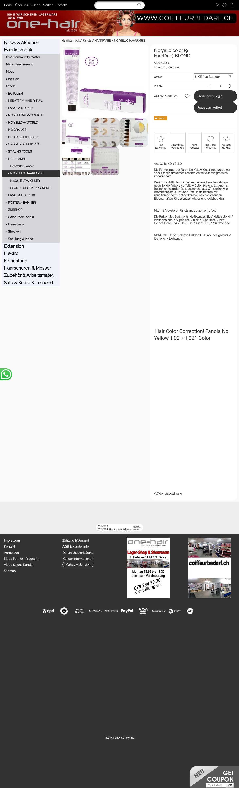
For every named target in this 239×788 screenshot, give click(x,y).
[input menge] (220, 85)
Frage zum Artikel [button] (194, 107)
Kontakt (61, 5)
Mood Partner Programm (22, 549)
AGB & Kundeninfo (75, 537)
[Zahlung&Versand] (87, 503)
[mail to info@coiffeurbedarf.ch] (44, 503)
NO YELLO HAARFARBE (70, 40)
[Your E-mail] (216, 775)
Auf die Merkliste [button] (136, 96)
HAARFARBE (43, 40)
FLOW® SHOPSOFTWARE (119, 728)
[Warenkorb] (231, 5)
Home (8, 5)
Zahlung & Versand (75, 531)
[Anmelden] (217, 5)
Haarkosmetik (11, 40)
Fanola (27, 40)
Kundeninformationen (77, 549)
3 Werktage (136, 67)
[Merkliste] (224, 5)
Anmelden (11, 543)
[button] (19, 503)
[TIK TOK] (98, 503)
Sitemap (10, 561)
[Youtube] (65, 503)
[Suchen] (119, 5)
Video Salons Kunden (19, 555)
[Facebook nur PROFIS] (76, 503)
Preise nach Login (194, 96)
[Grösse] (206, 77)
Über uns (21, 5)
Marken (48, 5)
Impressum (12, 531)
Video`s (35, 5)
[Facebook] (55, 503)
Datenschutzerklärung (77, 543)
